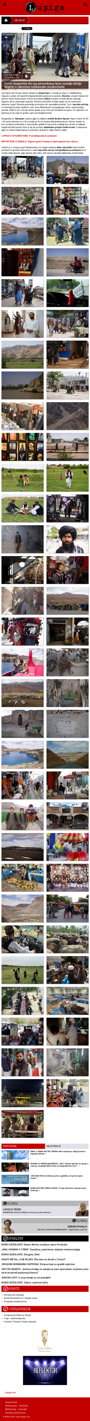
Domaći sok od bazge (14, 1295)
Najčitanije (53, 1146)
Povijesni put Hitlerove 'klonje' (17, 1315)
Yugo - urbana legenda (14, 1318)
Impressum (10, 1402)
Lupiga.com (10, 1392)
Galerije (19, 20)
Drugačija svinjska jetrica (15, 1301)
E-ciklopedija (16, 1309)
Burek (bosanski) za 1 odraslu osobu (21, 1298)
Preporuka (9, 1146)
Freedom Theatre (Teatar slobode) (20, 1322)
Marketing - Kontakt (15, 1409)
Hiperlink (13, 1238)
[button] (4, 4)
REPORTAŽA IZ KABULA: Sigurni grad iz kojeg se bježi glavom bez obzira (39, 141)
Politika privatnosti (14, 1412)
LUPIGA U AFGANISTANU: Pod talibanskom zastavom (29, 136)
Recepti (11, 1289)
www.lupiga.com (23, 1416)
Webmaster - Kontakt (15, 1405)
